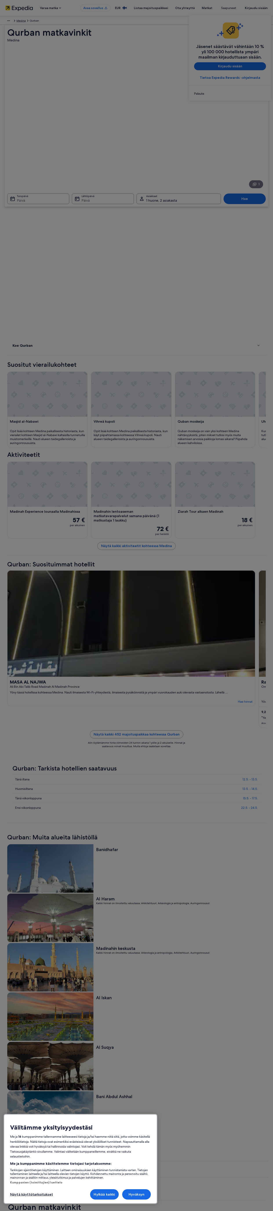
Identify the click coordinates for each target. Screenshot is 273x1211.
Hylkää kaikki (104, 1194)
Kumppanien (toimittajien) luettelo (36, 1182)
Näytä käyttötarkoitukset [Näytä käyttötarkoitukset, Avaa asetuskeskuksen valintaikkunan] (31, 1194)
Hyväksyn (136, 1194)
